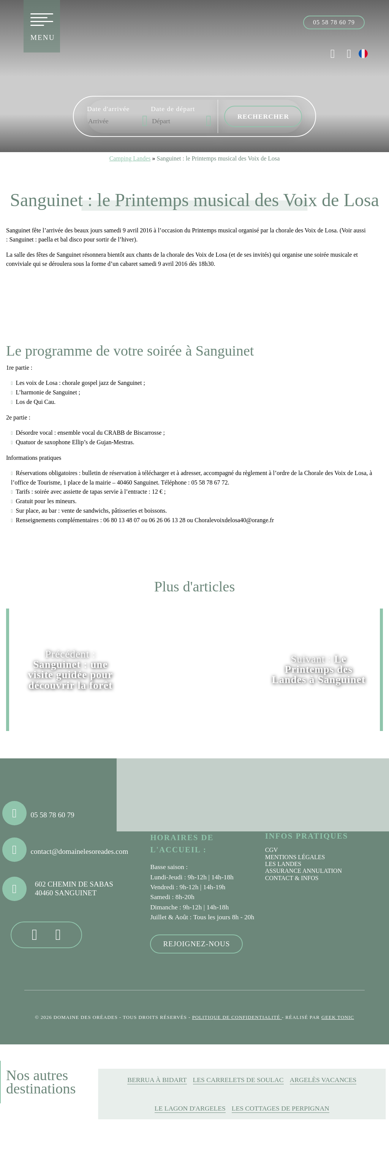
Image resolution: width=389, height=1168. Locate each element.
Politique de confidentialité (237, 1017)
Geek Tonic (337, 1017)
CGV (271, 850)
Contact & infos (292, 878)
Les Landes (283, 864)
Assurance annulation (303, 871)
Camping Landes (130, 158)
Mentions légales (295, 857)
